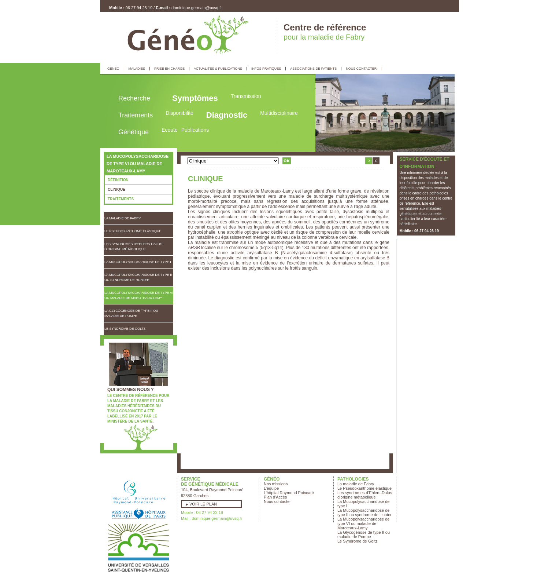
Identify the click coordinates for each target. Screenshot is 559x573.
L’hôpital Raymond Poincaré (289, 492)
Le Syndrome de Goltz (124, 329)
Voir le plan (203, 504)
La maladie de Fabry (122, 218)
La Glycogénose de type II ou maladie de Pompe (131, 313)
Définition (118, 180)
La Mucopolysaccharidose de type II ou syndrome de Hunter (138, 277)
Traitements (121, 199)
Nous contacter (277, 501)
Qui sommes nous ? (130, 389)
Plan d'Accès (275, 497)
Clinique (116, 189)
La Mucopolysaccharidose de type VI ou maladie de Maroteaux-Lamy (138, 295)
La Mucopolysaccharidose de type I (137, 262)
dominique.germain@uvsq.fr (196, 8)
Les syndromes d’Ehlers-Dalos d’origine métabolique (133, 246)
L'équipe (271, 488)
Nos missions (276, 484)
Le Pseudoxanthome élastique (133, 231)
